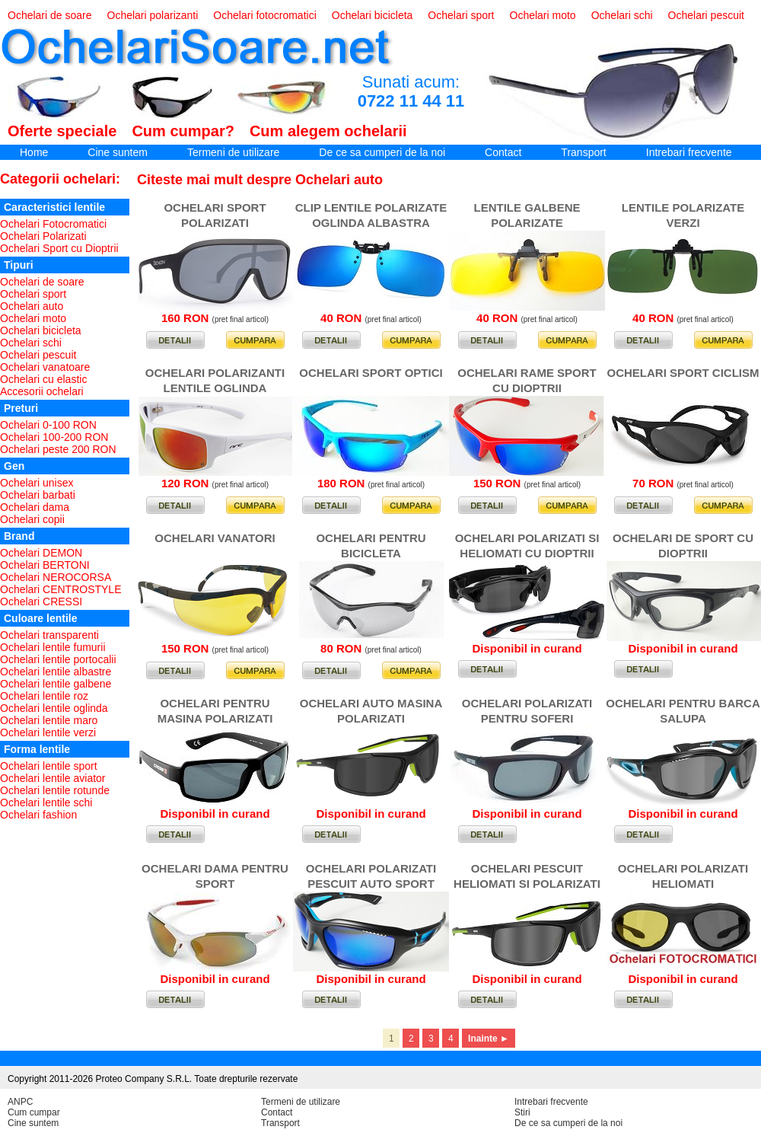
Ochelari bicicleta (372, 15)
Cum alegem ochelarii (328, 131)
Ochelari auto (31, 306)
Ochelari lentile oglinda (54, 708)
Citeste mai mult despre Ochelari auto (260, 179)
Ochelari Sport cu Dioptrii (59, 248)
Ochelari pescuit (706, 15)
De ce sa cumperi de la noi (382, 152)
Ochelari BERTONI (45, 565)
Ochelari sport (461, 15)
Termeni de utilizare (233, 152)
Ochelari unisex (37, 483)
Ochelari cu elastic (43, 379)
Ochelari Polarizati (43, 236)
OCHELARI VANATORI (214, 537)
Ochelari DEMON (41, 553)
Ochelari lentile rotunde (55, 790)
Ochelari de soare (50, 15)
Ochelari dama (34, 507)
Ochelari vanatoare (45, 367)
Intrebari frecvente (689, 152)
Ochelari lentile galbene (55, 684)
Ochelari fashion (38, 815)
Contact (503, 152)
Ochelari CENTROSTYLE (60, 589)
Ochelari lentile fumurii (53, 647)
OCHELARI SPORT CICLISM (683, 372)
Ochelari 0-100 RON (48, 425)
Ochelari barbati (37, 495)
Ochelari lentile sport (48, 766)
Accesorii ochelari (42, 391)
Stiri (522, 1112)
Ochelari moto (543, 15)
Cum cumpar (34, 1112)
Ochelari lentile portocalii (58, 659)
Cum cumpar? (183, 131)
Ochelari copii (32, 519)
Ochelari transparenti (49, 635)
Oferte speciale (62, 131)
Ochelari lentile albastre (55, 671)
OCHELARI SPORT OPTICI (370, 372)
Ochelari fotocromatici (264, 15)
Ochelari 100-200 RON (54, 437)
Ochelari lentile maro (48, 720)
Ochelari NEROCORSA (55, 577)
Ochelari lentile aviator (53, 778)
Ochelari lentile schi (46, 802)
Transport (583, 152)
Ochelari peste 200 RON (58, 449)
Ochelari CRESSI (41, 601)
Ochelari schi (622, 15)
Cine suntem (118, 152)
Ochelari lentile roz (44, 696)
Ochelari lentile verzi (48, 732)
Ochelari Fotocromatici (53, 224)
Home (34, 152)
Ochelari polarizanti (153, 15)
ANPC (20, 1101)
